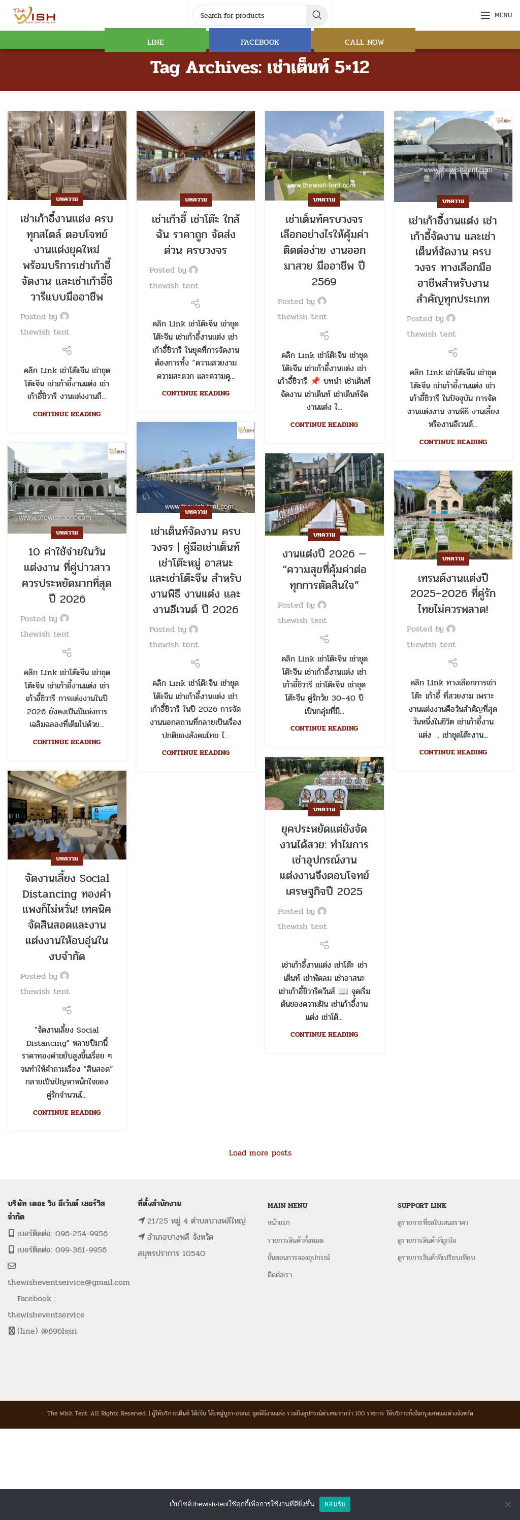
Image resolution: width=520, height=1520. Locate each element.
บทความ (67, 199)
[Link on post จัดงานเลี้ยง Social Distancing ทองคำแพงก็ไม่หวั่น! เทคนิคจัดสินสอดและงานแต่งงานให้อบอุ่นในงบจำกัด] (67, 815)
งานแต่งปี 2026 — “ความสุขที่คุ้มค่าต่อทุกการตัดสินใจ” (324, 569)
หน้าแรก (279, 1222)
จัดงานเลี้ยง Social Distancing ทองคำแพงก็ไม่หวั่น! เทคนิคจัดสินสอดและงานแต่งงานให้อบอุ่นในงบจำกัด (66, 917)
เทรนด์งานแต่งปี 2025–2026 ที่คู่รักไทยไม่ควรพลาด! (453, 594)
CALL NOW (364, 42)
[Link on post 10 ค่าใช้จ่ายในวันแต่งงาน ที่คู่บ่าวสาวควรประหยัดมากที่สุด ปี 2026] (67, 488)
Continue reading (67, 413)
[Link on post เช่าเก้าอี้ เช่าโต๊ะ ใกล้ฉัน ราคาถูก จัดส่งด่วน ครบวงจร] (196, 156)
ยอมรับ (334, 1504)
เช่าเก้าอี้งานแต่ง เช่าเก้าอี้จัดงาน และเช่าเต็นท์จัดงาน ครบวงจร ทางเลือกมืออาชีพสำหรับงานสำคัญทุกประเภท (453, 260)
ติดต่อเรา (280, 1275)
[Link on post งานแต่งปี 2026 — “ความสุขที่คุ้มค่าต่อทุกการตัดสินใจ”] (324, 494)
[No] (507, 1504)
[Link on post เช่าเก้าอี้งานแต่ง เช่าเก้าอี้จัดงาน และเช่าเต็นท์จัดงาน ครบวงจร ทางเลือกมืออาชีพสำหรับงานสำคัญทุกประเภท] (453, 156)
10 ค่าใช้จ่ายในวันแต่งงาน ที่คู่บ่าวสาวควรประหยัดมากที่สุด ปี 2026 (67, 575)
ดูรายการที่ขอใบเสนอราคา (433, 1222)
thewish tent (45, 331)
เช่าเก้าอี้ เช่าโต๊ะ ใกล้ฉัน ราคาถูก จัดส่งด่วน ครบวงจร (196, 235)
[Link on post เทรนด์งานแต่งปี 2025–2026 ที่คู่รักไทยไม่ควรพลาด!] (453, 515)
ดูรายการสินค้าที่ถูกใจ (427, 1240)
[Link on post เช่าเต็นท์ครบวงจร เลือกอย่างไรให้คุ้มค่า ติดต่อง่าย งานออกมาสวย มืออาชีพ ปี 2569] (324, 156)
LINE (155, 42)
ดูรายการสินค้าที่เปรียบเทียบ (436, 1257)
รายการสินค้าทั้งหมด (295, 1240)
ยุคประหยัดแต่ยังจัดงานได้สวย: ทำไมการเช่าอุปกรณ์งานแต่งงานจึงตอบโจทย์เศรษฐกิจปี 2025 (324, 860)
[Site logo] (35, 14)
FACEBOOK (260, 42)
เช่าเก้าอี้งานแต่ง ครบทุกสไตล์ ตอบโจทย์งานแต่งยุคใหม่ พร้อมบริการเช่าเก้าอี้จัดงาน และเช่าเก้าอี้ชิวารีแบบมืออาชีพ (66, 258)
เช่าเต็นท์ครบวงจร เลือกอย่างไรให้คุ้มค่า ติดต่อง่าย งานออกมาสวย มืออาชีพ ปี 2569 (324, 250)
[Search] (260, 15)
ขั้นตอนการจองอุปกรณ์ (299, 1257)
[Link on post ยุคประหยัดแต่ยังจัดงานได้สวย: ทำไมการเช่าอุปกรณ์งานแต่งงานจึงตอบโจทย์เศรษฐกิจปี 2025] (324, 783)
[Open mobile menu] (496, 15)
